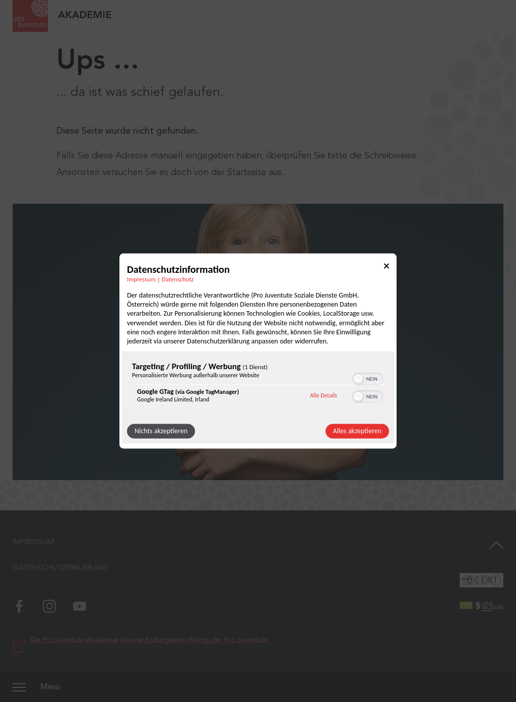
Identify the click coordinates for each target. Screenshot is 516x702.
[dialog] (258, 350)
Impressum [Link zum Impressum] (141, 279)
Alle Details (323, 395)
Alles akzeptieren (357, 431)
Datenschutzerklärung (60, 568)
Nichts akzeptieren (161, 431)
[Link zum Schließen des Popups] (386, 267)
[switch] (367, 378)
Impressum (33, 542)
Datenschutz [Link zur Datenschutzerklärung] (178, 279)
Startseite (246, 172)
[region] (258, 385)
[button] (358, 379)
